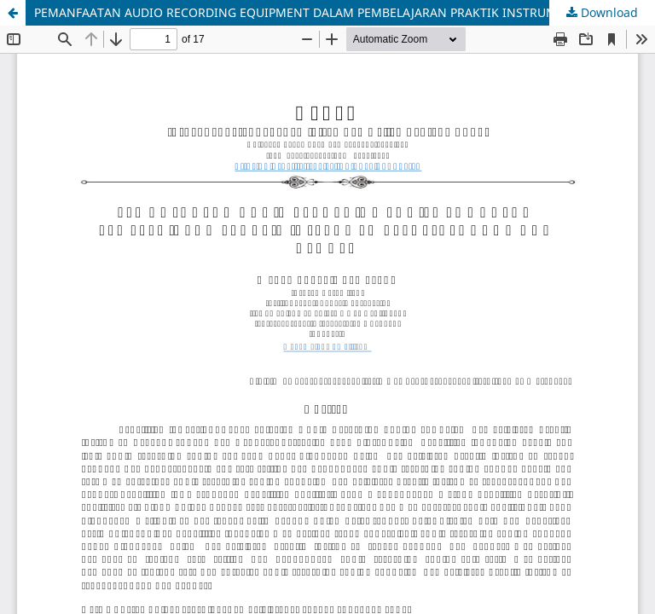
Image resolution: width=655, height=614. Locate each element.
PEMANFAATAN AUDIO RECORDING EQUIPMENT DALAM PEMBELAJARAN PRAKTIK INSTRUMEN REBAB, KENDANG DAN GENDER (344, 12)
